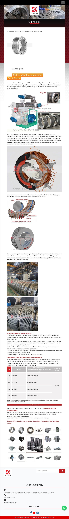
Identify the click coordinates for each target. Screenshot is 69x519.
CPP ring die (17, 68)
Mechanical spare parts (19, 31)
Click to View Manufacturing (27, 75)
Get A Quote (14, 78)
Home (9, 31)
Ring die (30, 31)
